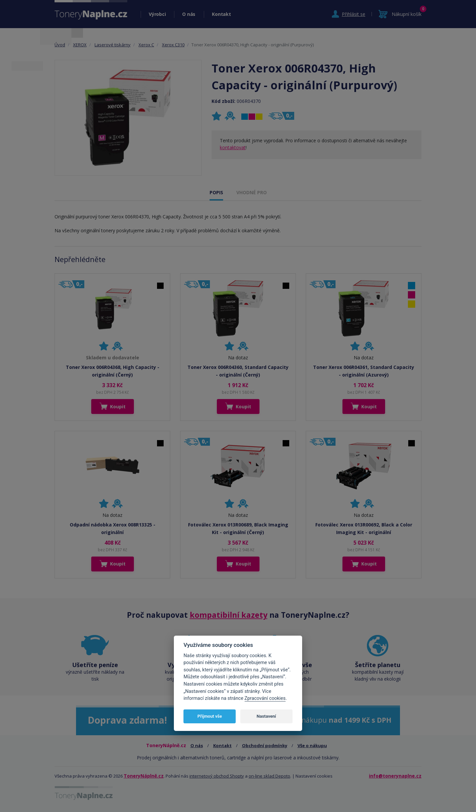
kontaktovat (233, 147)
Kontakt (221, 14)
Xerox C (146, 45)
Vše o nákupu (312, 745)
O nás (188, 14)
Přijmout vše (209, 716)
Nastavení (266, 716)
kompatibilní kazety (228, 614)
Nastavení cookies (314, 776)
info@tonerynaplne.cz (395, 776)
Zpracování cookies (265, 698)
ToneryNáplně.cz (144, 776)
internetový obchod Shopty (216, 776)
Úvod (60, 45)
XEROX (80, 45)
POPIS (216, 192)
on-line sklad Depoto (269, 776)
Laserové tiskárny (113, 45)
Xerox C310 (173, 45)
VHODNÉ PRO (251, 192)
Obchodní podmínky (264, 745)
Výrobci (157, 14)
